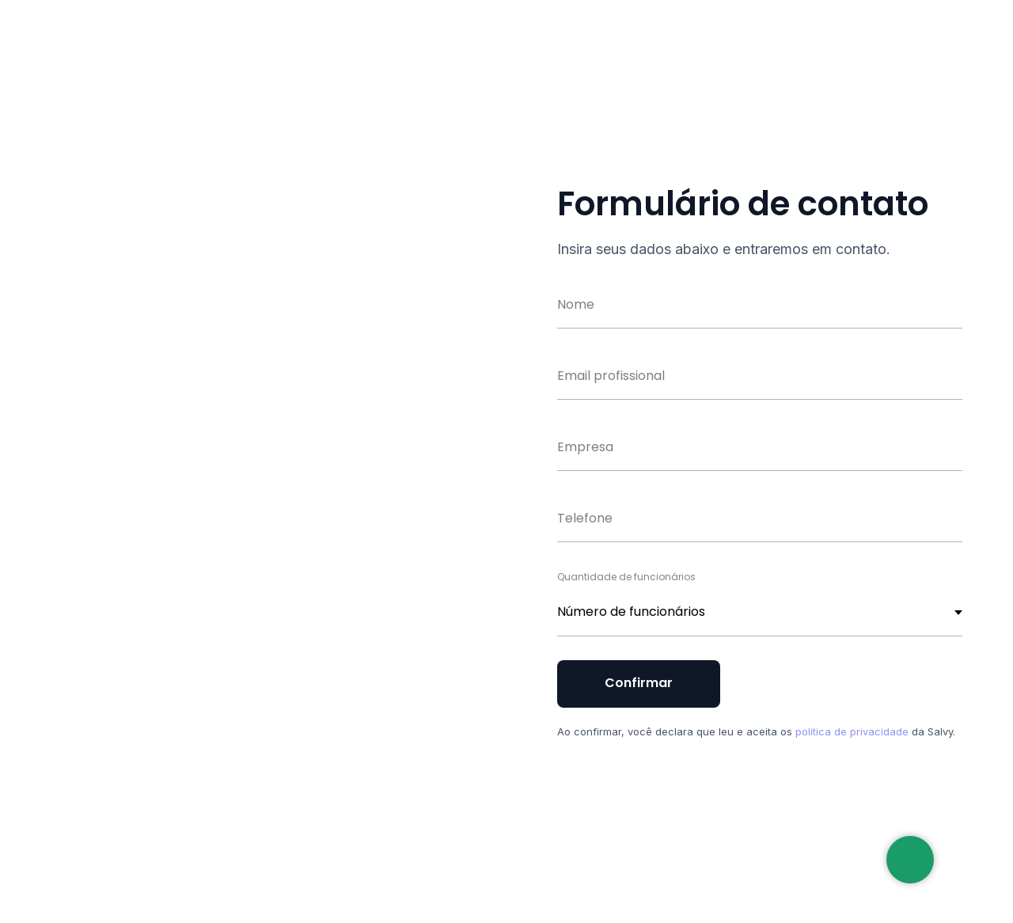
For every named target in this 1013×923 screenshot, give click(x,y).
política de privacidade (852, 731)
